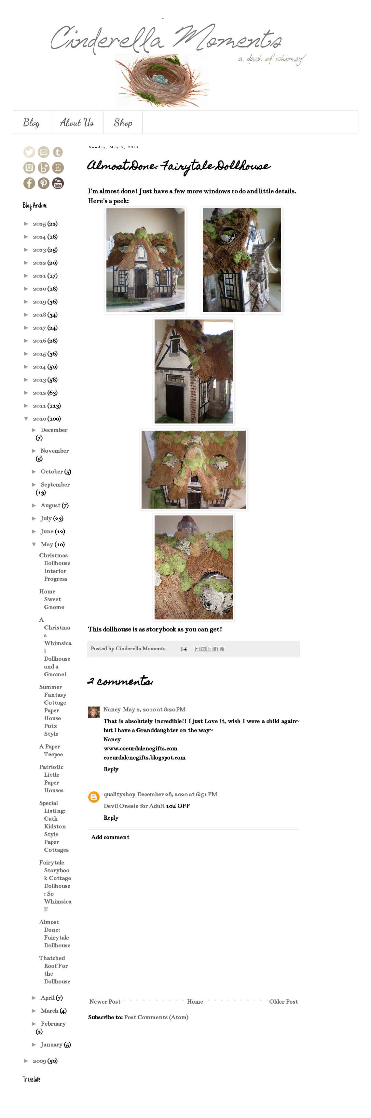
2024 (40, 236)
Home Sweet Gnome (51, 599)
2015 (40, 353)
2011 (40, 405)
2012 (40, 392)
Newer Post (104, 1001)
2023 (40, 249)
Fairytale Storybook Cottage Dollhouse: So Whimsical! (55, 886)
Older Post (283, 1001)
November (55, 450)
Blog (31, 122)
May (47, 544)
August (51, 505)
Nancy (112, 709)
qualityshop (119, 794)
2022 (40, 262)
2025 (40, 223)
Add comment (110, 837)
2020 (40, 288)
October (52, 471)
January (52, 1044)
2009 (40, 1060)
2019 (40, 301)
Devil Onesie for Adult (133, 806)
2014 (40, 366)
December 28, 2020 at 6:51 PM (177, 794)
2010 (40, 418)
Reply (110, 769)
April (48, 997)
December (54, 430)
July (47, 518)
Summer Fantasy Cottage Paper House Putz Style (52, 710)
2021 (40, 275)
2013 (40, 379)
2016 (40, 340)
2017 (40, 327)
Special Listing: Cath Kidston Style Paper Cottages (54, 826)
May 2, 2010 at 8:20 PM (154, 709)
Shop (123, 122)
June (48, 531)
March (50, 1010)
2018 (40, 314)
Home (195, 1001)
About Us (77, 122)
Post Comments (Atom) (156, 1017)
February (53, 1023)
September (55, 484)
